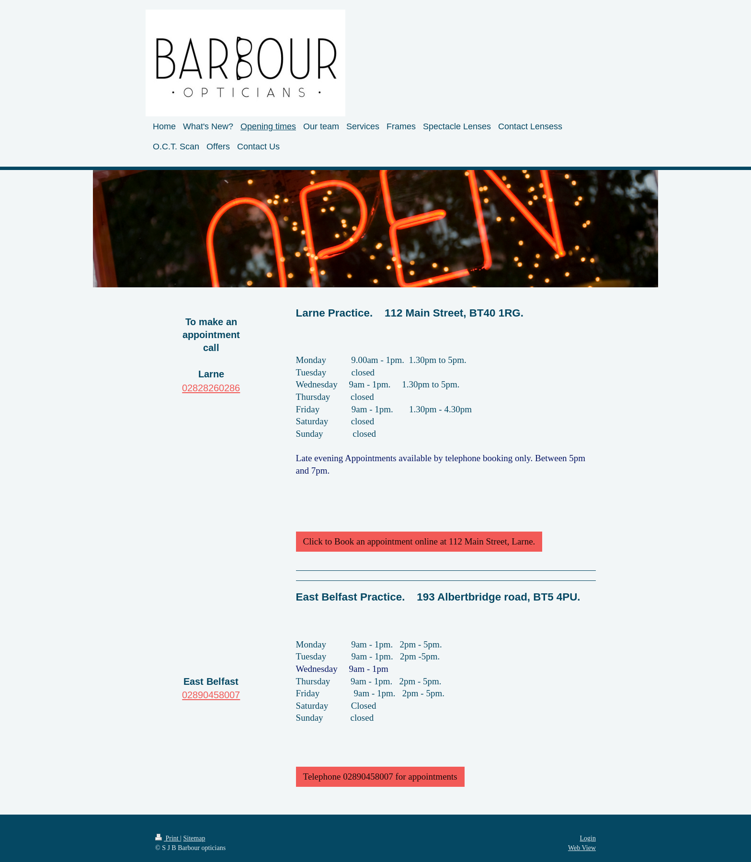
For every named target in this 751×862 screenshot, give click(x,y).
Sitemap (194, 838)
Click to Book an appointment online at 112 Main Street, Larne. (419, 541)
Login (588, 838)
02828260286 (211, 387)
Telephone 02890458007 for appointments (380, 776)
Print (167, 838)
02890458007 (211, 694)
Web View (582, 847)
